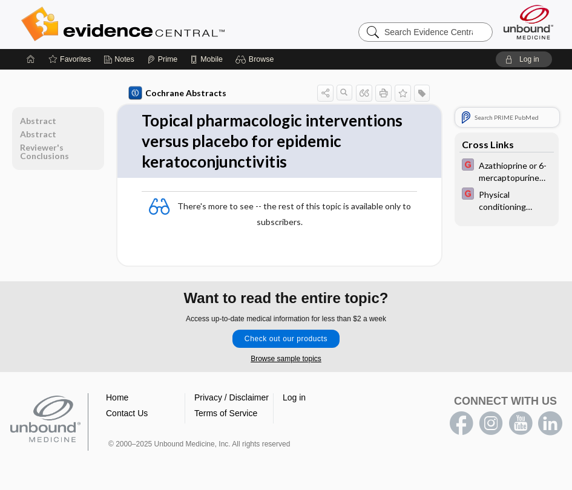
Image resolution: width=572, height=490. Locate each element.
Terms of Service (225, 413)
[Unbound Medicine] (528, 22)
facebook (461, 423)
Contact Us (127, 413)
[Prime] (162, 59)
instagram (491, 423)
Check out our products (286, 339)
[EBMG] (507, 170)
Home (117, 397)
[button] (256, 59)
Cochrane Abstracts (177, 93)
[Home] (31, 59)
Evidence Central (171, 24)
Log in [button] (294, 397)
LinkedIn (550, 423)
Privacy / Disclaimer (231, 397)
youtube (520, 423)
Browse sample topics (286, 358)
